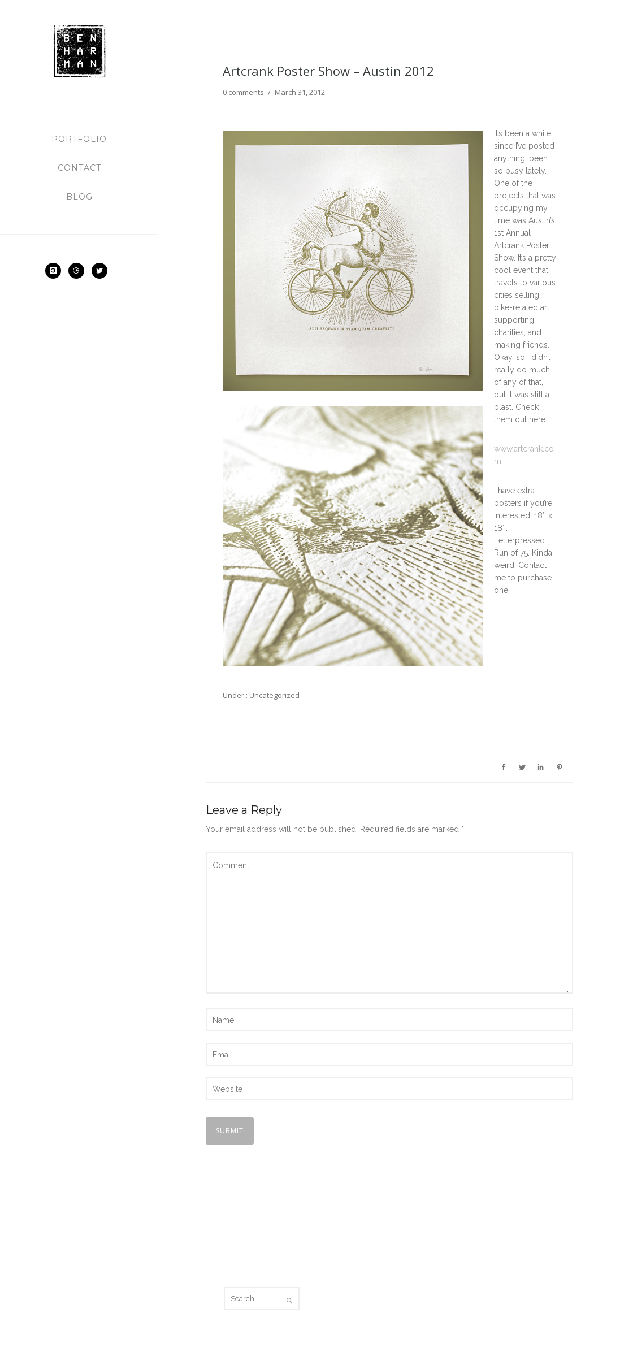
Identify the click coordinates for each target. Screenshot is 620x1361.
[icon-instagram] (56, 271)
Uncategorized (274, 695)
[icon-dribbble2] (79, 271)
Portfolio (79, 139)
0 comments (243, 92)
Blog (79, 197)
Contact (79, 168)
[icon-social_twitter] (102, 271)
